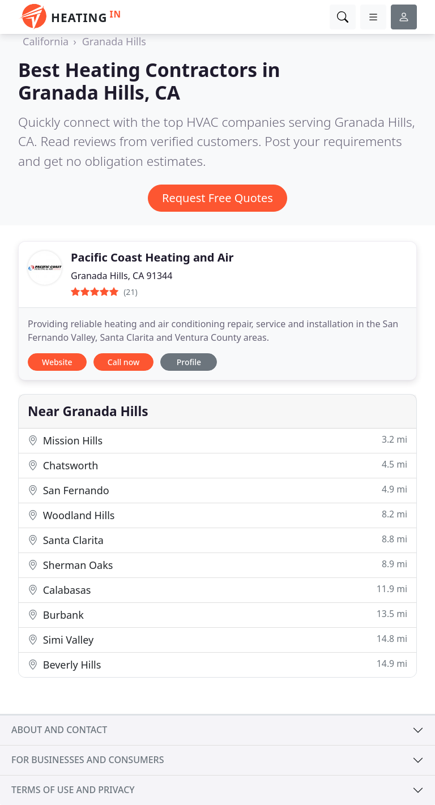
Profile (189, 362)
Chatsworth (217, 465)
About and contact (59, 729)
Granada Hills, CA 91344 (121, 275)
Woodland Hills (217, 515)
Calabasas (217, 590)
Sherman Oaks (217, 565)
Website (57, 362)
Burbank (217, 614)
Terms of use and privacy (73, 789)
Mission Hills (217, 440)
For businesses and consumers (87, 759)
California (46, 41)
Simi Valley (217, 639)
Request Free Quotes (217, 197)
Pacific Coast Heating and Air (152, 257)
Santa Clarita (217, 540)
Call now (123, 362)
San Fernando (217, 490)
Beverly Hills (217, 664)
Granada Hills (114, 41)
